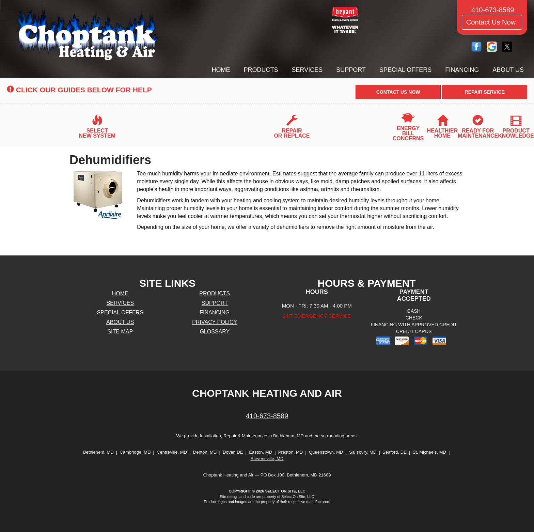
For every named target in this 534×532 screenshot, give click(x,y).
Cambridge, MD (135, 452)
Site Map (120, 331)
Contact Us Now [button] (492, 22)
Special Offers (405, 69)
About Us (508, 69)
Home (221, 69)
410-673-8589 (267, 416)
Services (307, 69)
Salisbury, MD (362, 452)
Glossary (215, 331)
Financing (462, 69)
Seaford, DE (394, 452)
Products (261, 69)
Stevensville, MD (267, 458)
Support (351, 69)
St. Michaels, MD (429, 452)
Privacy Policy (214, 322)
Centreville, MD (172, 452)
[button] (398, 92)
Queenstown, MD (326, 452)
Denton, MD (205, 452)
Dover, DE (233, 452)
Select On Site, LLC (285, 491)
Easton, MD (260, 452)
